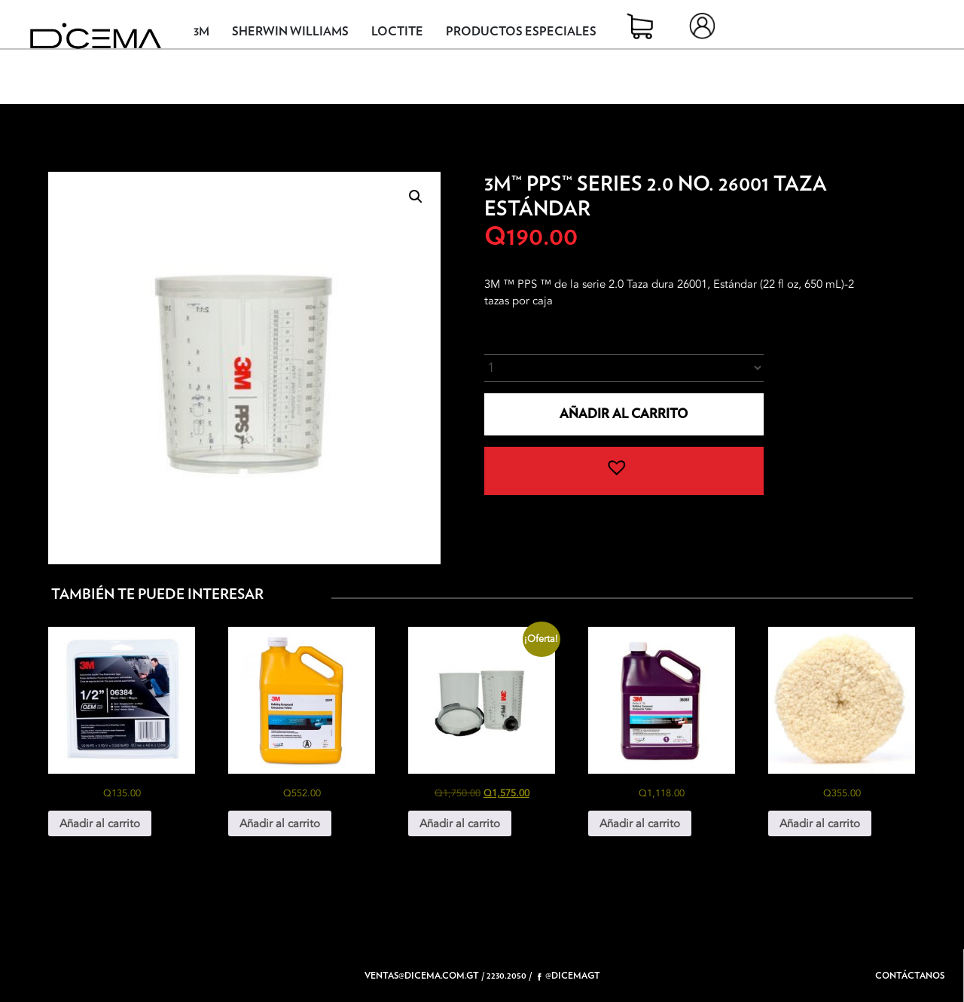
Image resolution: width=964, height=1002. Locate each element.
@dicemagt (569, 976)
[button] (415, 196)
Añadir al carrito (624, 414)
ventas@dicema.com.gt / (424, 975)
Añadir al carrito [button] (99, 823)
